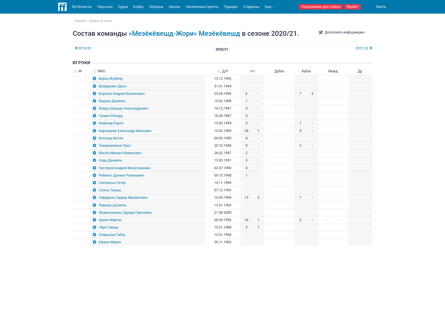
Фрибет (352, 7)
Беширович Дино (112, 86)
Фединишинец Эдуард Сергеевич (125, 213)
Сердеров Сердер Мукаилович (123, 198)
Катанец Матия (111, 138)
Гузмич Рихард (111, 116)
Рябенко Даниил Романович (121, 175)
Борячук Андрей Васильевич (122, 94)
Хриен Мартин (110, 220)
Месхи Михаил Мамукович (120, 153)
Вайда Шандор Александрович (123, 108)
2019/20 (83, 48)
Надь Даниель (110, 160)
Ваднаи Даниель (112, 101)
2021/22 (364, 48)
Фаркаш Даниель (112, 205)
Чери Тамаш (108, 227)
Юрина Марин (110, 242)
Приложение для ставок (320, 7)
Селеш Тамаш (110, 190)
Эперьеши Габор (112, 235)
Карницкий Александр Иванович (125, 131)
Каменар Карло (111, 123)
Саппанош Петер (112, 183)
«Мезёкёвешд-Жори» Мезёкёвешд (184, 33)
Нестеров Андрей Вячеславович (124, 168)
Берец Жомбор (111, 79)
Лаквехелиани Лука (114, 146)
